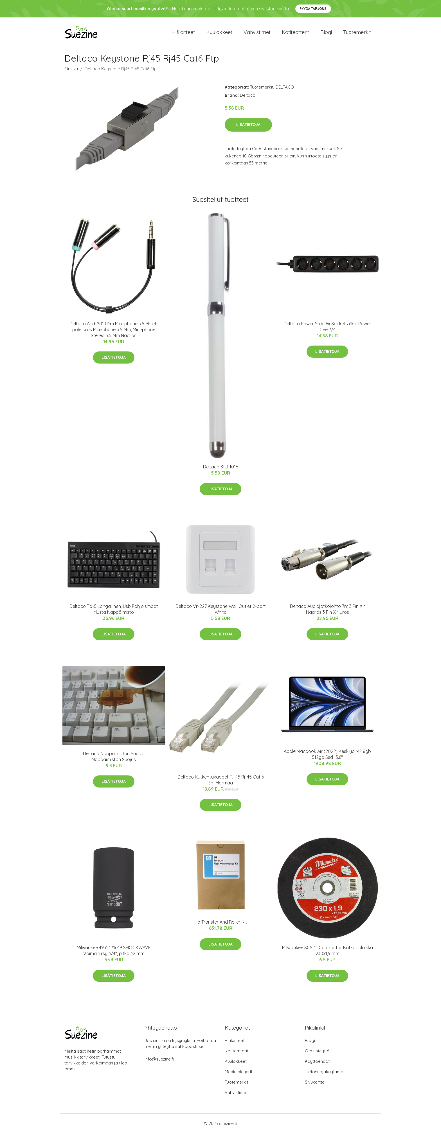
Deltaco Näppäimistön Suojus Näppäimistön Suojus (114, 760)
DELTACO (284, 91)
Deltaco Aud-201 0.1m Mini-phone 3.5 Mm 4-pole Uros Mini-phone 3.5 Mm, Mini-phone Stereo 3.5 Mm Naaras (113, 333)
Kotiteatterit (295, 34)
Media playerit (238, 1075)
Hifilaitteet (183, 34)
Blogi (326, 34)
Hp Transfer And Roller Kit (220, 926)
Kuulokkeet (219, 34)
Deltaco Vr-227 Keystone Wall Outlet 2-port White (221, 613)
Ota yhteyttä (317, 1054)
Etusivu (71, 72)
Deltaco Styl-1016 (220, 470)
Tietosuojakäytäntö (324, 1075)
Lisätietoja (248, 128)
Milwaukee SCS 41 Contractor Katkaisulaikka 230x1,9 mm (327, 954)
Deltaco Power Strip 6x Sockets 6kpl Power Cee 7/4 (327, 330)
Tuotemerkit (357, 34)
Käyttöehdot (317, 1065)
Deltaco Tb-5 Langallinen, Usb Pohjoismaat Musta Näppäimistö (113, 613)
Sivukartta (315, 1086)
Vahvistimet (257, 34)
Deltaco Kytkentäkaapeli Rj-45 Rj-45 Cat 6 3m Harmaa (220, 783)
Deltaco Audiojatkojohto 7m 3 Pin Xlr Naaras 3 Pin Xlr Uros (327, 613)
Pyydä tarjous (313, 8)
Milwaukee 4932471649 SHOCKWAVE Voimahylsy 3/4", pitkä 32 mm (114, 954)
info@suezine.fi (159, 1063)
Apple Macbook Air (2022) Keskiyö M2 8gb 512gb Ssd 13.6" (327, 758)
